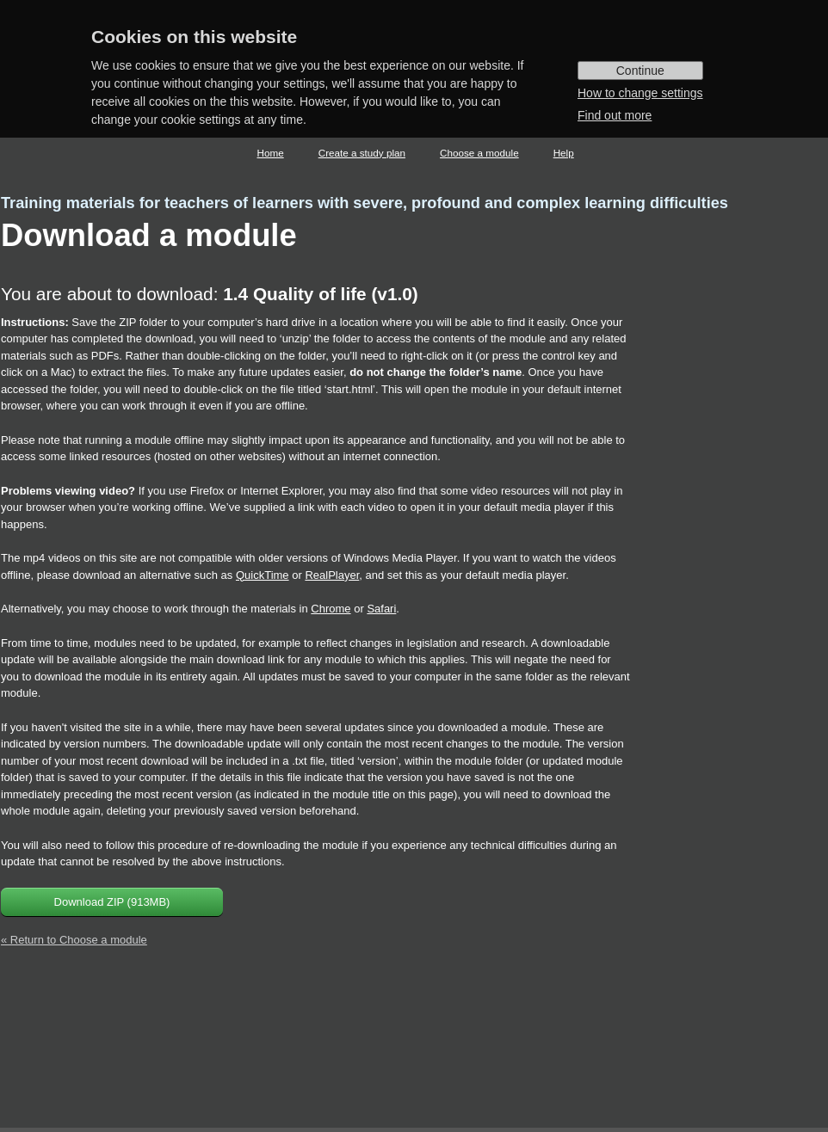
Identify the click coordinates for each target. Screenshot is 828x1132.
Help (563, 152)
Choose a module (479, 152)
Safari (381, 608)
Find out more (615, 115)
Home (270, 152)
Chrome (330, 608)
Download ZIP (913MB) (112, 901)
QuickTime (262, 575)
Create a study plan (361, 152)
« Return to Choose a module (74, 939)
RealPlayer (332, 575)
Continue (640, 70)
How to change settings (640, 93)
